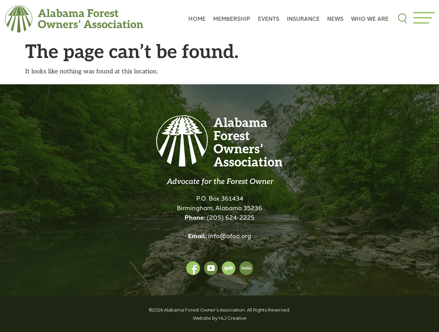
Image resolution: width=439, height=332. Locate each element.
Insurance (303, 19)
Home (197, 19)
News (335, 19)
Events (268, 19)
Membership (231, 19)
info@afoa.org (229, 235)
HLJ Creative (233, 318)
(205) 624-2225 (230, 217)
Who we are (370, 19)
